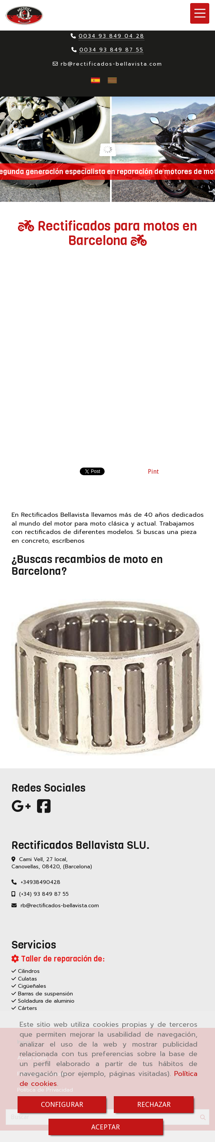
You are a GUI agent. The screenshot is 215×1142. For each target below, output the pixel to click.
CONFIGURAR (62, 1104)
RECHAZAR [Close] (154, 1104)
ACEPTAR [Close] (105, 1127)
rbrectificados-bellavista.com (111, 64)
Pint (153, 471)
